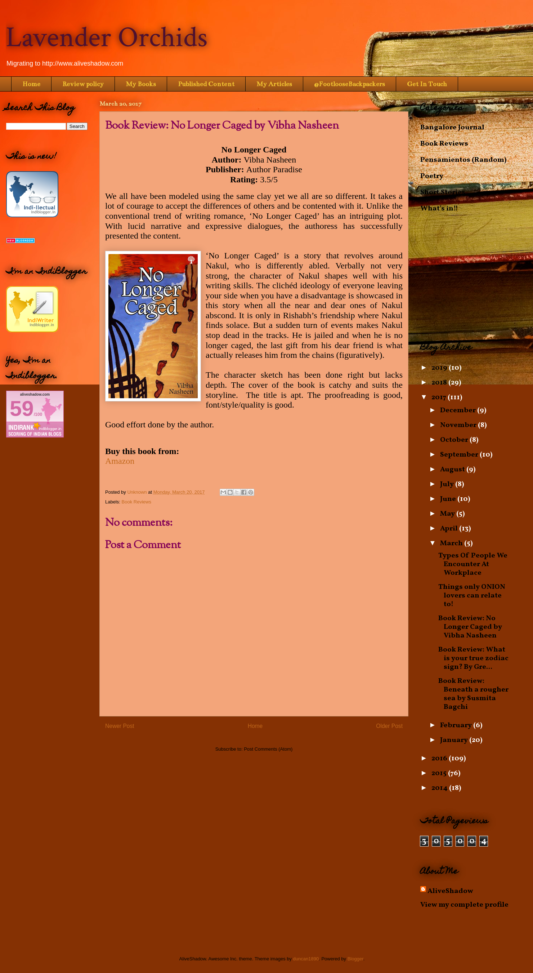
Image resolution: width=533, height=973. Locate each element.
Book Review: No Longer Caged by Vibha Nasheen (470, 627)
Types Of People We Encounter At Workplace (472, 564)
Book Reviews (136, 502)
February (456, 725)
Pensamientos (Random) (463, 160)
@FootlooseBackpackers (349, 84)
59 (22, 408)
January (454, 740)
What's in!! (439, 209)
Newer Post (119, 726)
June (448, 499)
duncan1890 (306, 958)
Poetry (431, 176)
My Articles (274, 84)
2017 (439, 397)
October (455, 440)
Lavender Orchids (106, 37)
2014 (440, 788)
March (452, 543)
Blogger (355, 958)
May (448, 514)
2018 (439, 383)
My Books (141, 84)
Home (31, 84)
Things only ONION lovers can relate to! (471, 595)
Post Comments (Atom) (268, 749)
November (459, 425)
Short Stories (442, 192)
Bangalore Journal (452, 128)
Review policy (83, 84)
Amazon (119, 461)
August (453, 470)
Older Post (389, 726)
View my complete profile (464, 905)
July (447, 484)
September (460, 455)
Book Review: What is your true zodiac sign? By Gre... (473, 658)
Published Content (206, 84)
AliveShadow (450, 891)
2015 (439, 773)
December (458, 410)
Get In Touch (427, 84)
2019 (440, 368)
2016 (440, 759)
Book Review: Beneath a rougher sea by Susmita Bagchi (473, 694)
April (449, 529)
